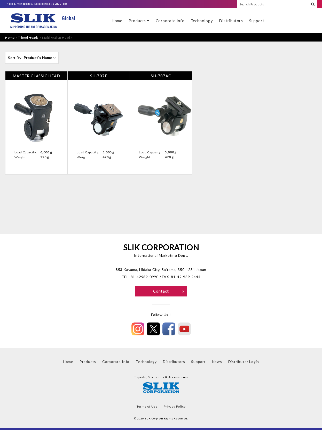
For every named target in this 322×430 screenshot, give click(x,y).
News (217, 361)
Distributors (231, 20)
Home (117, 20)
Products (139, 20)
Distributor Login (243, 361)
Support (256, 20)
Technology (202, 20)
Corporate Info (170, 20)
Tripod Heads (28, 37)
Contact (168, 290)
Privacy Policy (174, 406)
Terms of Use (147, 406)
